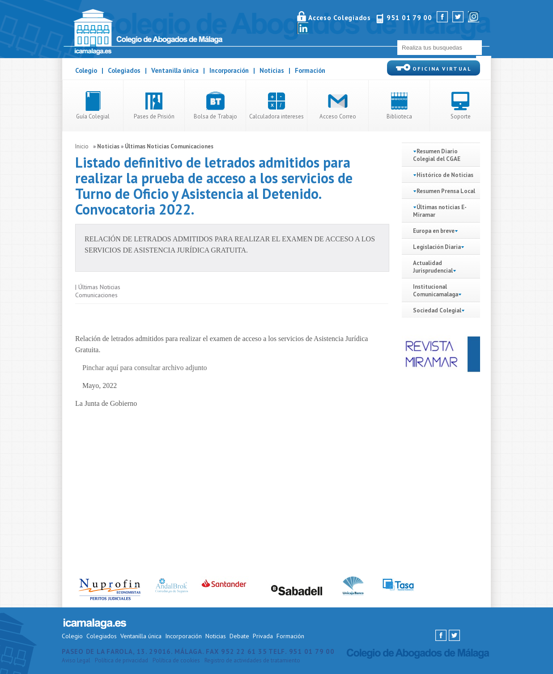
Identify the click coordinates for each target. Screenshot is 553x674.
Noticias (271, 70)
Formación (310, 70)
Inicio (82, 146)
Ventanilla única (175, 70)
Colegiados (124, 70)
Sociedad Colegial (437, 310)
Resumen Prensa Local (446, 191)
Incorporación (229, 70)
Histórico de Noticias (445, 175)
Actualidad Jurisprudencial (434, 266)
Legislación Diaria (437, 247)
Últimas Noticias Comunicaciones (169, 146)
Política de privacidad (121, 660)
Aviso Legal (76, 660)
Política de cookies (176, 660)
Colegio (86, 70)
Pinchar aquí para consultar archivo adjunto (144, 367)
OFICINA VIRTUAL (433, 68)
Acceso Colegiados (339, 17)
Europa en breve (434, 231)
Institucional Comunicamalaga (435, 290)
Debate (239, 636)
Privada (263, 636)
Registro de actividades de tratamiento (252, 660)
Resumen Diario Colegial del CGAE (436, 155)
